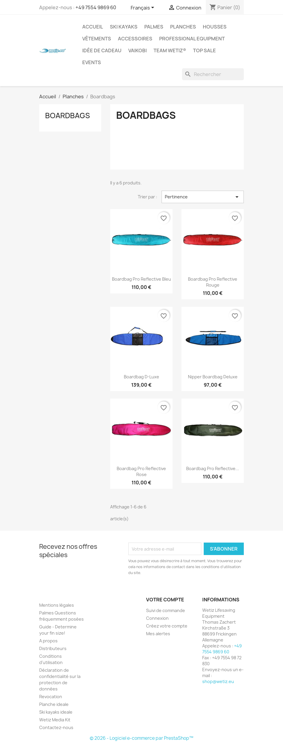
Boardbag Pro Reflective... (212, 468)
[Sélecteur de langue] (143, 8)
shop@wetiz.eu (218, 681)
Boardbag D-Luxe (141, 377)
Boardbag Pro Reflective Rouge (212, 282)
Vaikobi (137, 50)
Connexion (157, 618)
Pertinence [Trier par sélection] (203, 196)
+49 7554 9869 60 (95, 7)
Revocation (50, 696)
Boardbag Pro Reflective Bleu (141, 279)
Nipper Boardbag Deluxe (213, 377)
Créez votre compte (166, 626)
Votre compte (165, 599)
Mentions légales (56, 605)
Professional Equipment (192, 38)
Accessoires (135, 38)
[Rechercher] (213, 74)
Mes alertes (158, 633)
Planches (183, 26)
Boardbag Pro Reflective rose (141, 471)
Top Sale (204, 50)
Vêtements (96, 38)
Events (91, 62)
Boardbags (67, 115)
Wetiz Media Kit (54, 720)
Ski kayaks (123, 26)
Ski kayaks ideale (55, 712)
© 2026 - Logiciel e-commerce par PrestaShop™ (141, 738)
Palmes (153, 26)
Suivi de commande (165, 610)
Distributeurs (53, 648)
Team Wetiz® (170, 50)
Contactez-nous (56, 727)
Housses (215, 26)
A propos (48, 641)
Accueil (92, 26)
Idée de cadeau (101, 50)
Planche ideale (54, 704)
